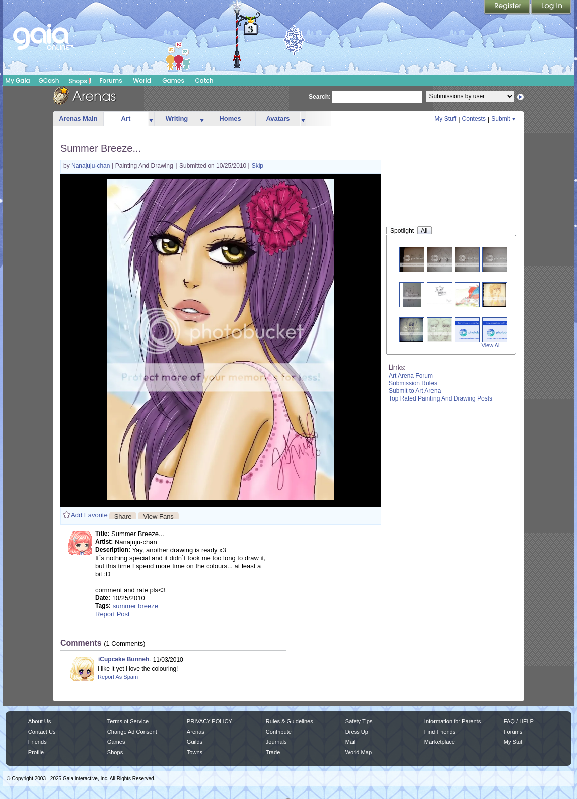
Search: (320, 96)
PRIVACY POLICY (209, 721)
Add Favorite (89, 515)
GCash (49, 80)
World (142, 80)
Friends (37, 742)
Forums (110, 80)
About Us (39, 721)
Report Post (112, 614)
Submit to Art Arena (415, 390)
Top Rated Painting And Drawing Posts (440, 398)
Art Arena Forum (411, 375)
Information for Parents (452, 721)
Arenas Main (78, 118)
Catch (204, 80)
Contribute (279, 732)
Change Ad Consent (132, 732)
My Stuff (445, 118)
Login (551, 7)
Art (126, 118)
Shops (80, 81)
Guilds (194, 742)
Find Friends (439, 732)
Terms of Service (128, 721)
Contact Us (42, 732)
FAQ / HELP (519, 721)
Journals (276, 742)
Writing (177, 118)
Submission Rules (413, 383)
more (151, 119)
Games (173, 80)
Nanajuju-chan (91, 165)
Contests (474, 118)
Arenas (195, 732)
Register (507, 7)
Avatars (278, 118)
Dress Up (356, 732)
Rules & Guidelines (289, 721)
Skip (257, 165)
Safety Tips (359, 721)
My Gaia (17, 80)
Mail (350, 742)
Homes (230, 118)
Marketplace (439, 742)
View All (491, 345)
